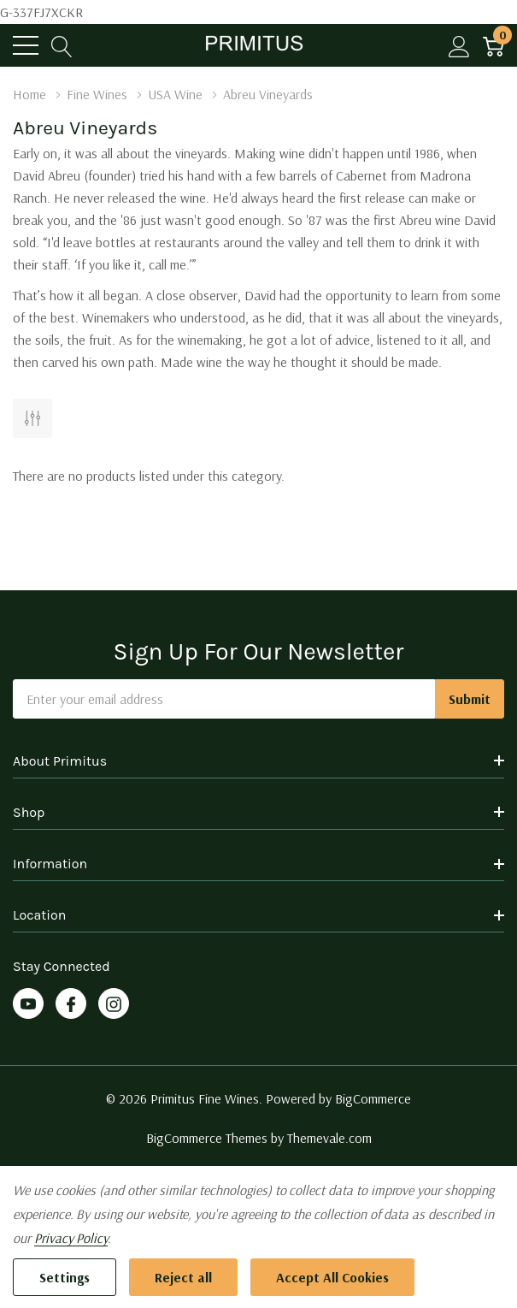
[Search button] (62, 45)
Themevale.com (329, 1137)
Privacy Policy (71, 1237)
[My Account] (459, 45)
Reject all (183, 1277)
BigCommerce (373, 1098)
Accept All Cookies (332, 1277)
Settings (64, 1277)
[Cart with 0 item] (493, 45)
